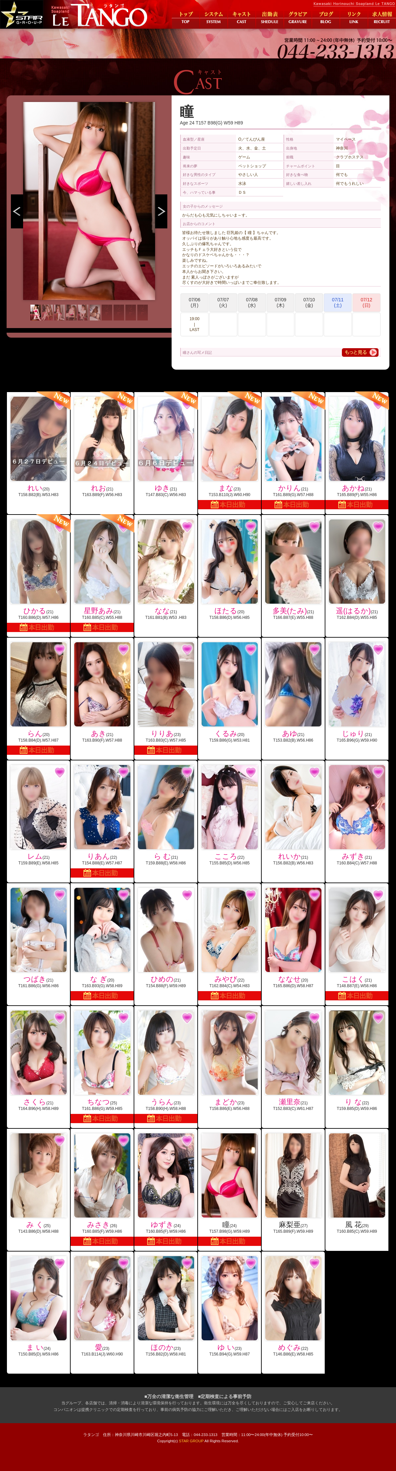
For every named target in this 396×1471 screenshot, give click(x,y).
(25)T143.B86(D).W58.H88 (38, 1183)
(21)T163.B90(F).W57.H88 (102, 692)
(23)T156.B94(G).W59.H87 (229, 1306)
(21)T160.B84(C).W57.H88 (356, 815)
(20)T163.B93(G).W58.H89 (102, 944)
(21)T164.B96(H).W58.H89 (38, 1061)
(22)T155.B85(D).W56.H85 (229, 815)
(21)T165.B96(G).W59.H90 (356, 692)
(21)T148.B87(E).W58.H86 (356, 944)
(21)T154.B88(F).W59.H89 (165, 938)
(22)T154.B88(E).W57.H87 (102, 821)
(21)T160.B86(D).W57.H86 (38, 573)
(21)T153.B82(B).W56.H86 (293, 692)
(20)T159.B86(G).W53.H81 (229, 692)
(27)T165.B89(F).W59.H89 (293, 1183)
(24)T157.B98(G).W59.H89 (229, 1189)
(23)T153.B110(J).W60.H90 (229, 450)
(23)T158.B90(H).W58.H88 (165, 1067)
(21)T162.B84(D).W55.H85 (356, 569)
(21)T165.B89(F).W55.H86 (356, 450)
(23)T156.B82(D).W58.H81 (165, 1306)
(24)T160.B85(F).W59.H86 (165, 1189)
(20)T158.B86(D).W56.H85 (229, 569)
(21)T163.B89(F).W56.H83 (102, 444)
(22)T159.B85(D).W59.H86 (356, 1061)
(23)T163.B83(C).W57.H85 (165, 698)
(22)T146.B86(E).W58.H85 (293, 1306)
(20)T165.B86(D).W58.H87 (293, 938)
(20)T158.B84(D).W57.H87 (38, 698)
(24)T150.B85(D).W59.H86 (38, 1306)
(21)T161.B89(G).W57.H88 (293, 450)
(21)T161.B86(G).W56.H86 (38, 938)
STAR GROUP (191, 1441)
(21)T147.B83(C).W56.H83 (165, 444)
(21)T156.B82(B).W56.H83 (293, 815)
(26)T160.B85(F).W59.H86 (102, 1189)
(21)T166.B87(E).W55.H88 (293, 569)
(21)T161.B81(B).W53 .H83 (165, 569)
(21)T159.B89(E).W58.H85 (38, 815)
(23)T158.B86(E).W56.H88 (229, 1061)
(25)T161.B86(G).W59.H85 (102, 1067)
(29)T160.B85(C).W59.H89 (356, 1183)
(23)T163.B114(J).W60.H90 (102, 1306)
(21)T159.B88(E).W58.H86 (165, 815)
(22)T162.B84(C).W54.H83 (229, 944)
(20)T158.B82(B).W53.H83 (38, 444)
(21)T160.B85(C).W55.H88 (102, 573)
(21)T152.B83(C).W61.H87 (293, 1061)
